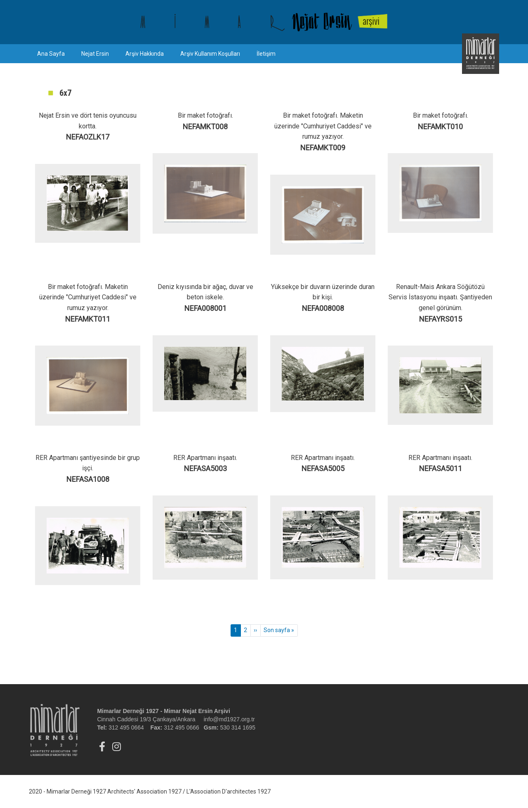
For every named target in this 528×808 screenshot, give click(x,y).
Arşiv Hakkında (144, 53)
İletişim (266, 53)
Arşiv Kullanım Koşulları (210, 53)
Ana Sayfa (51, 53)
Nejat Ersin (95, 53)
